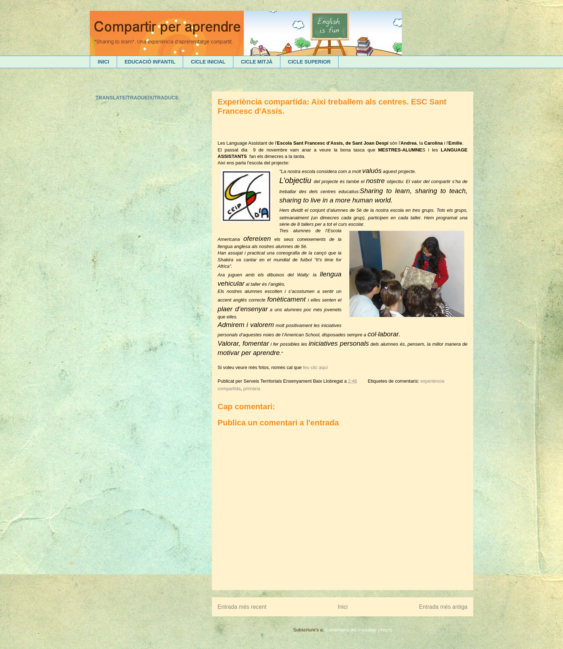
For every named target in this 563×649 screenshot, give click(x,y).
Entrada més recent (242, 607)
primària (251, 388)
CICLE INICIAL (208, 62)
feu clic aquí (315, 367)
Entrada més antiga (443, 607)
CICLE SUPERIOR (309, 62)
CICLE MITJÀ (257, 62)
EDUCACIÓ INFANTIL (150, 62)
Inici (343, 607)
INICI (103, 62)
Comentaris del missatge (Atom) (358, 629)
